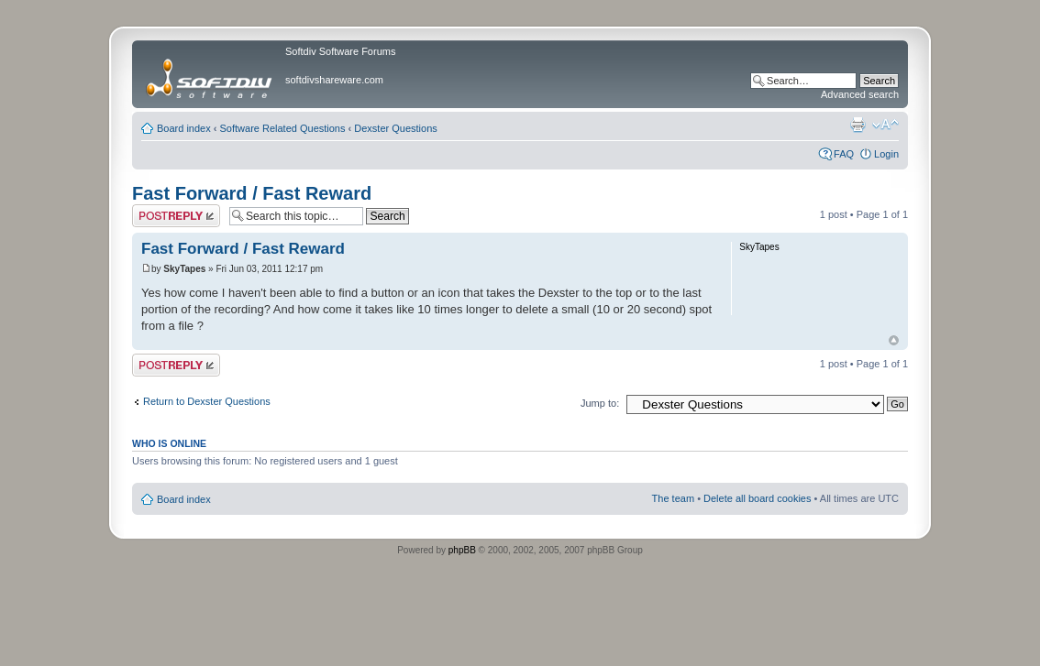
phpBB (462, 550)
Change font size (885, 124)
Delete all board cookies (757, 498)
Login (886, 153)
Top (894, 340)
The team (673, 498)
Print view (857, 124)
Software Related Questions (283, 128)
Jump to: (600, 403)
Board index (184, 128)
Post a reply (176, 215)
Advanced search (860, 94)
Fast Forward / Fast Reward (251, 193)
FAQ (844, 153)
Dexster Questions (395, 128)
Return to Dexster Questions (207, 401)
